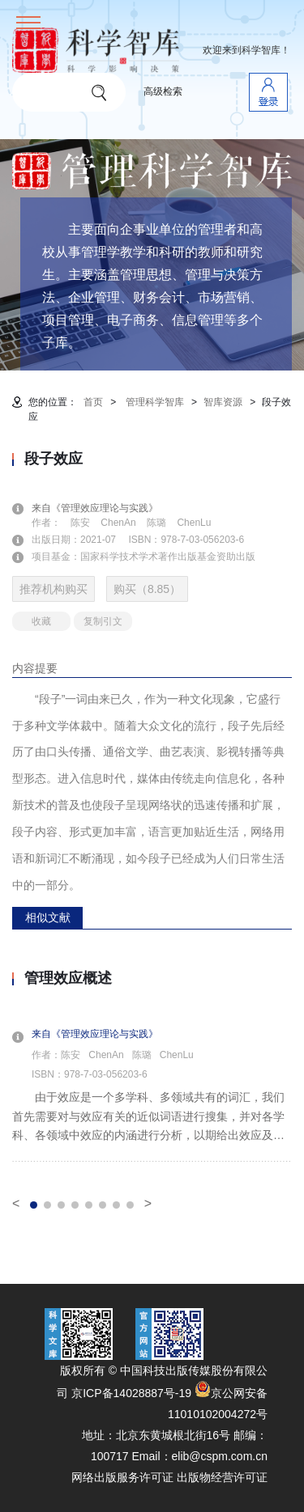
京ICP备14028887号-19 (131, 1393)
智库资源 (222, 402)
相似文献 (48, 917)
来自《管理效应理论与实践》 (105, 508)
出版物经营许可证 (222, 1477)
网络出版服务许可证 (122, 1477)
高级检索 (162, 91)
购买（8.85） (147, 588)
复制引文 (102, 621)
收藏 (41, 621)
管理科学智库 (155, 402)
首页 (93, 402)
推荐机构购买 (53, 588)
